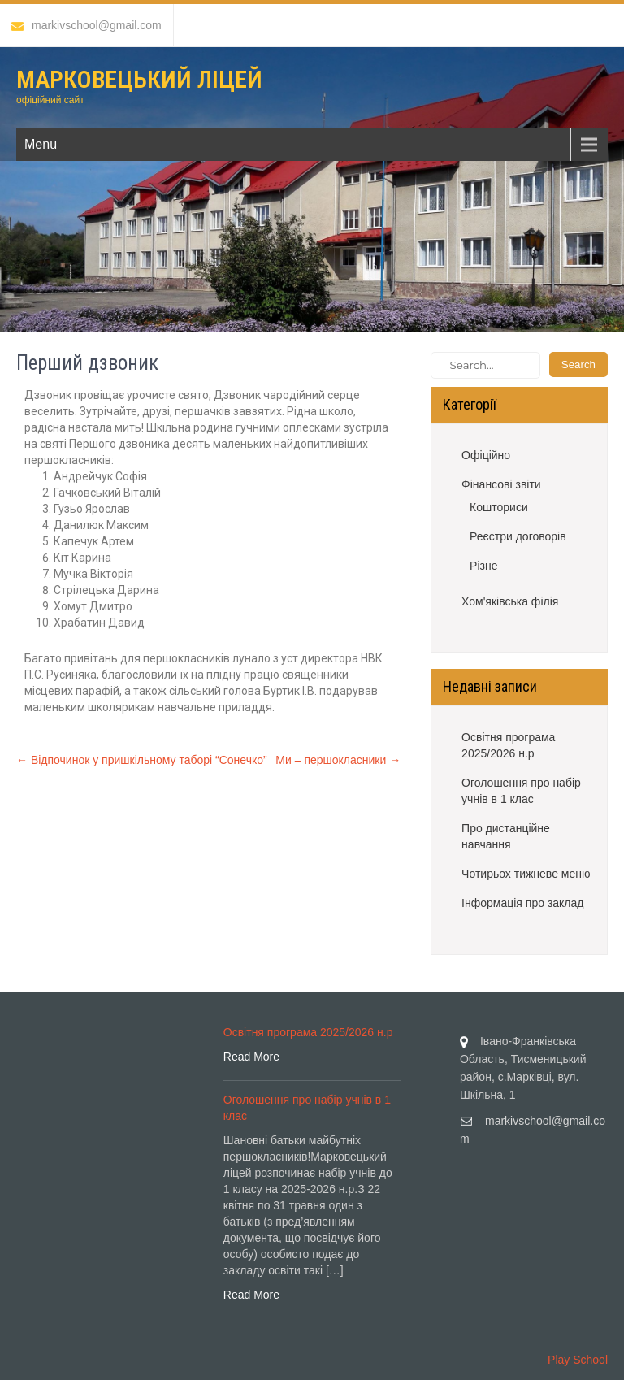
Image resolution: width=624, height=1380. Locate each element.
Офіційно (486, 455)
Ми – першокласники (338, 759)
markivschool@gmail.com (86, 25)
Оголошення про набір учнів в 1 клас (521, 790)
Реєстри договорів (518, 536)
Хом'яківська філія (510, 601)
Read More (251, 1056)
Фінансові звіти (501, 484)
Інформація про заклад (522, 902)
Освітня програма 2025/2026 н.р (508, 745)
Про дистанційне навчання (506, 836)
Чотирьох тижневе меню (526, 873)
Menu (40, 144)
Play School (578, 1359)
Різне (483, 565)
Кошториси (499, 507)
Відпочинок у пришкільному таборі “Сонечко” (141, 759)
